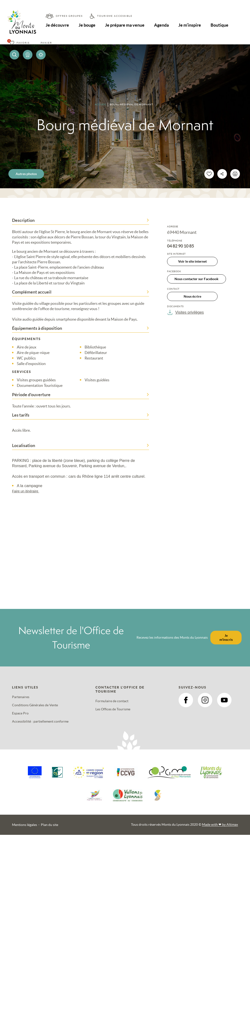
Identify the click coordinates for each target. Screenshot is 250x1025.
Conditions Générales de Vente (35, 705)
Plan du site (49, 825)
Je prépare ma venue (125, 25)
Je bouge (87, 25)
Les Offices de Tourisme (112, 709)
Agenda (162, 25)
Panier (46, 42)
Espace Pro (20, 713)
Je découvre (57, 25)
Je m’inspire (191, 25)
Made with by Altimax (220, 824)
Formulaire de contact (111, 701)
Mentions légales (24, 825)
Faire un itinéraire (28, 491)
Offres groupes (69, 16)
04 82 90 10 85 (180, 246)
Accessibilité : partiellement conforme (40, 721)
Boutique (221, 25)
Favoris (23, 42)
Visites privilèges (185, 312)
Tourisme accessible (114, 16)
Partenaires (20, 697)
